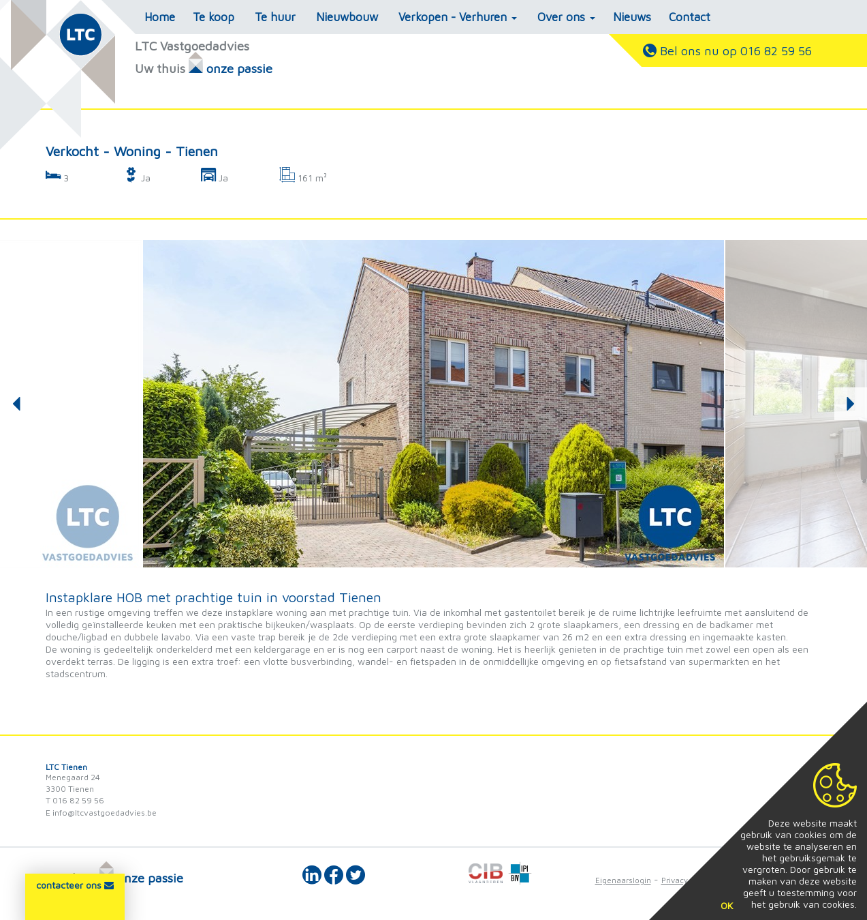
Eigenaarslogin (623, 880)
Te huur (275, 17)
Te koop (213, 17)
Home (159, 17)
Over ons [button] (566, 17)
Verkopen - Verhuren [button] (457, 17)
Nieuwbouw (347, 17)
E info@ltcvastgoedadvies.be (101, 812)
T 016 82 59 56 (75, 800)
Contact (689, 17)
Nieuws (632, 17)
